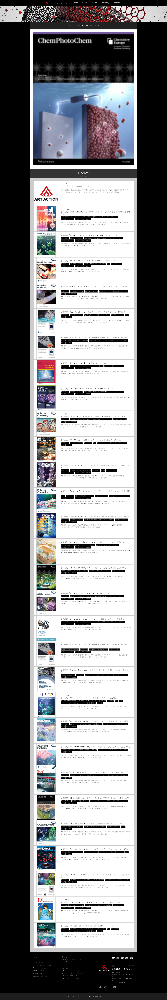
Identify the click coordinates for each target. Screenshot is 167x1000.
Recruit (71, 978)
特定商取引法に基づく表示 (70, 976)
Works (84, 3)
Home (75, 3)
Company (105, 3)
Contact (116, 3)
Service (94, 3)
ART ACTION (56, 2)
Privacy (74, 971)
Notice (39, 973)
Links (39, 971)
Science (72, 959)
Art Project (74, 962)
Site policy (72, 973)
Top (39, 960)
